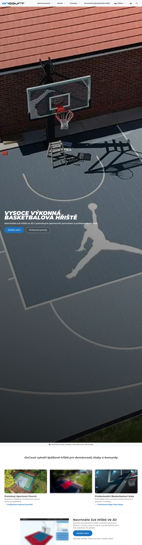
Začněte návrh (14, 230)
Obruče (62, 3)
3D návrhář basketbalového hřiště (97, 3)
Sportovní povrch (46, 3)
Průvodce (76, 3)
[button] (137, 3)
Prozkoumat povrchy (38, 230)
